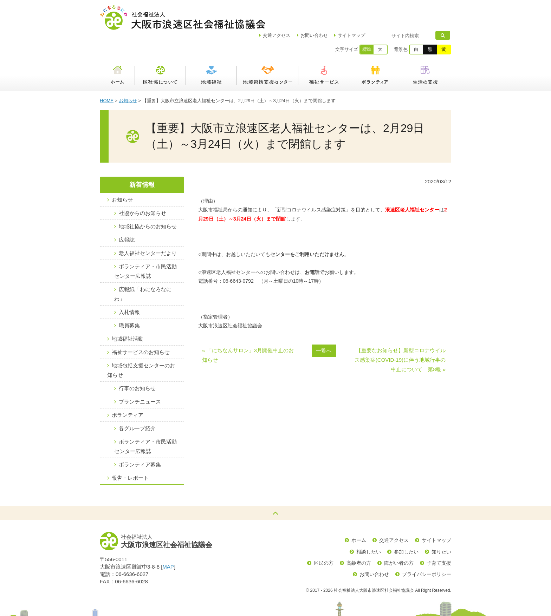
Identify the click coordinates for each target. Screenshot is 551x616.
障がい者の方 (399, 538)
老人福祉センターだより (148, 228)
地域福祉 (211, 51)
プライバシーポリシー (426, 549)
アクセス (297, 10)
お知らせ (128, 76)
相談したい (368, 527)
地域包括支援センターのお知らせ (141, 345)
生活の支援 (425, 51)
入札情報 (129, 287)
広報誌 (127, 215)
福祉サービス (323, 51)
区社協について (160, 51)
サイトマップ (371, 10)
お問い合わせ (334, 10)
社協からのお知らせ (142, 188)
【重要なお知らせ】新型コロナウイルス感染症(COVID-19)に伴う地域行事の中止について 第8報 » (400, 335)
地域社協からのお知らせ (148, 202)
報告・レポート (130, 453)
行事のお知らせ (137, 364)
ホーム (117, 51)
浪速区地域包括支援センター (267, 51)
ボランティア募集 (140, 440)
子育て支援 (439, 538)
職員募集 (129, 301)
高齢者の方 (358, 538)
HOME (107, 76)
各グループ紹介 (137, 404)
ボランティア (374, 51)
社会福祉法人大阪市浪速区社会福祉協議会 (182, 17)
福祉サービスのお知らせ (141, 327)
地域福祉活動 (127, 314)
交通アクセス (394, 515)
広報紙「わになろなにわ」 (142, 269)
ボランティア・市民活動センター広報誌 (145, 246)
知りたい (441, 527)
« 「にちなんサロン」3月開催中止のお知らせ (248, 330)
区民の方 (323, 538)
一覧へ (324, 326)
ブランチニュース (140, 377)
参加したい (406, 527)
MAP (168, 542)
